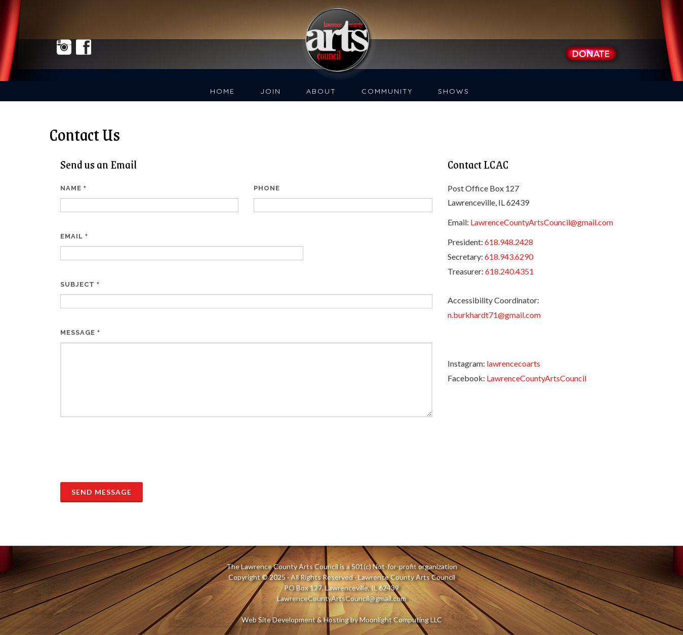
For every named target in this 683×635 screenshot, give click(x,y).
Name (73, 188)
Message (80, 332)
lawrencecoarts (513, 363)
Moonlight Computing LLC (400, 619)
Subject (80, 284)
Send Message (101, 492)
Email (74, 236)
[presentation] (137, 449)
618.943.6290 (509, 256)
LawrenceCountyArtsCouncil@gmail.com (541, 222)
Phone (267, 188)
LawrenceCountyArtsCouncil (536, 378)
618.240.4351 (509, 271)
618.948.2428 (509, 242)
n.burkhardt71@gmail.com (494, 315)
